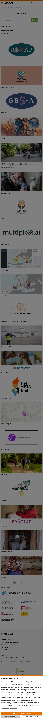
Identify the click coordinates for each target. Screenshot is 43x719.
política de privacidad (9, 708)
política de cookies (26, 705)
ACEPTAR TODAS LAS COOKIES (21, 713)
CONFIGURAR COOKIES (32, 717)
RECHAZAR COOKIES (10, 717)
